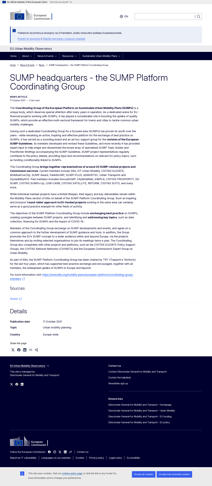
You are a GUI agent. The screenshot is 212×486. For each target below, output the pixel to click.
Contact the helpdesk (119, 377)
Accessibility (133, 457)
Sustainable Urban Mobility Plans (99, 56)
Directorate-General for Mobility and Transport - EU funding (140, 416)
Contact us (82, 451)
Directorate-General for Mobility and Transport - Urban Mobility (141, 410)
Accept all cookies (143, 474)
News (41, 65)
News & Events (45, 56)
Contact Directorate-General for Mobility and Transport (137, 371)
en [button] (124, 16)
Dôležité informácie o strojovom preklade (64, 39)
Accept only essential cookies (174, 474)
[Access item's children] (31, 56)
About (25, 56)
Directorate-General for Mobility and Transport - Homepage (140, 404)
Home (13, 56)
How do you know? (61, 2)
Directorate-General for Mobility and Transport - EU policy (139, 422)
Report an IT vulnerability (23, 457)
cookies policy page (72, 473)
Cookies (80, 457)
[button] (13, 350)
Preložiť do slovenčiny (29, 39)
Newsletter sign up (118, 383)
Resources (68, 56)
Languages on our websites (56, 457)
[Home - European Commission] (34, 15)
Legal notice (115, 457)
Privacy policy (96, 457)
